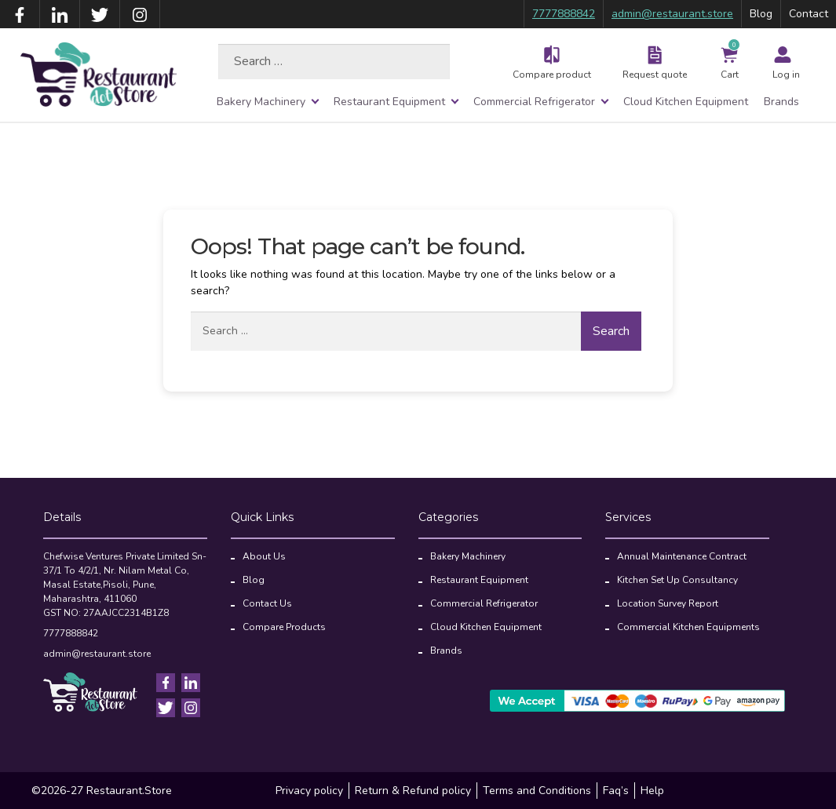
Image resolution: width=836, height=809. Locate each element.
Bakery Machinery (261, 101)
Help (652, 790)
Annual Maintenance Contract (682, 556)
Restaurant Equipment (389, 101)
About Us (264, 556)
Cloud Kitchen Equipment (685, 101)
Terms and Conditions (537, 790)
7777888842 (563, 13)
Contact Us (267, 603)
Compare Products (284, 627)
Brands (781, 101)
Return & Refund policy (413, 790)
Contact (808, 13)
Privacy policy (309, 790)
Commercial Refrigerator (534, 101)
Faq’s (616, 790)
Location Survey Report (667, 603)
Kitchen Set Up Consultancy (677, 580)
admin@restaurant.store (672, 13)
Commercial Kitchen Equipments (688, 627)
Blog (761, 13)
